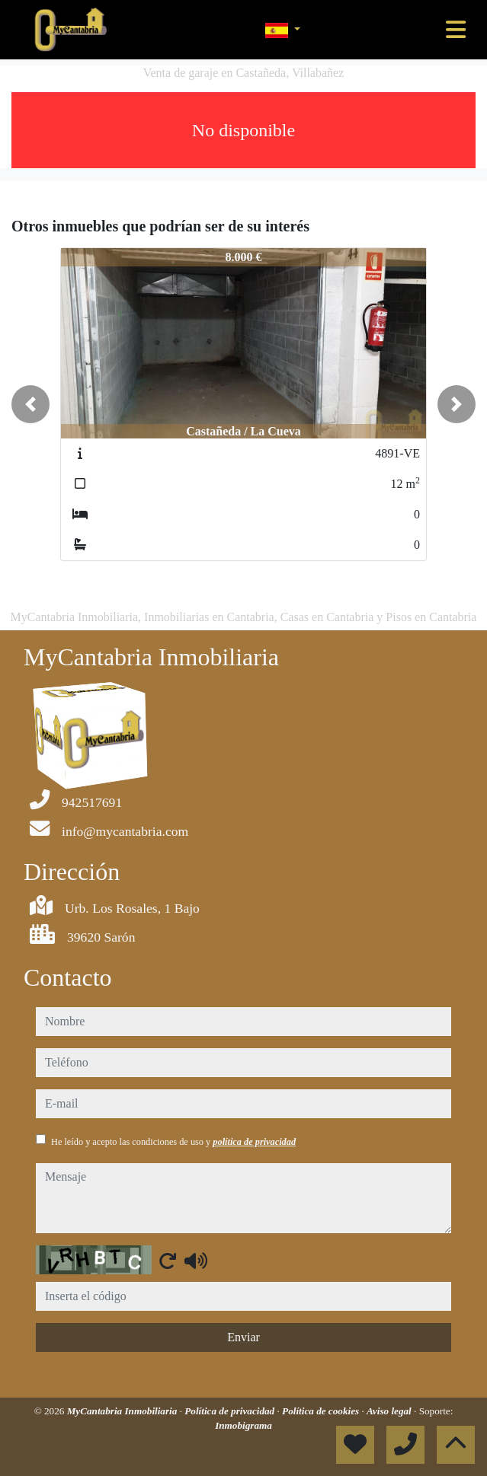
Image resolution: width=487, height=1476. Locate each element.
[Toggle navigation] (456, 29)
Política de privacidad (230, 1411)
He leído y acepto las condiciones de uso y (173, 1141)
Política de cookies (321, 1411)
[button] (30, 404)
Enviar (243, 1337)
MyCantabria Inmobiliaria (123, 1411)
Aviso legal (390, 1411)
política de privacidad (254, 1141)
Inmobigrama (243, 1425)
